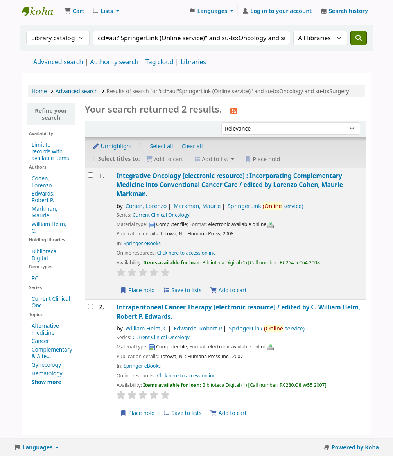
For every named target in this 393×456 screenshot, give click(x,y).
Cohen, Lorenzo (42, 181)
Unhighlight (112, 146)
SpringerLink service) (265, 206)
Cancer (40, 341)
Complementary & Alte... (52, 353)
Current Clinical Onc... (51, 302)
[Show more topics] (46, 382)
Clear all (192, 146)
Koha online (41, 11)
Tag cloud (159, 61)
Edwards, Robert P (198, 328)
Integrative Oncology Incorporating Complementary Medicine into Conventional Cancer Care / (230, 184)
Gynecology (46, 364)
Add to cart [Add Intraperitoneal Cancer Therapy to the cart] (228, 413)
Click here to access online (186, 253)
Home (39, 91)
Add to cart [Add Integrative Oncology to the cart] (228, 290)
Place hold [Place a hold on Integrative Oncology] (137, 290)
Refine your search (51, 114)
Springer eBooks (142, 243)
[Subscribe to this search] (233, 110)
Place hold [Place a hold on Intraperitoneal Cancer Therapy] (137, 413)
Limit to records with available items (50, 151)
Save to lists (182, 290)
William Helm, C (146, 328)
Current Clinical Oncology (161, 215)
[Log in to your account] (277, 11)
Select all (161, 146)
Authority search (114, 61)
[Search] (358, 38)
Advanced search (58, 61)
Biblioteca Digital (44, 255)
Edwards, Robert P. (43, 197)
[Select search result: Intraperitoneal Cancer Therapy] (90, 306)
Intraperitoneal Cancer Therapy (238, 311)
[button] (74, 11)
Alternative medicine (45, 329)
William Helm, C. (49, 227)
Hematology (47, 373)
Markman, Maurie (44, 212)
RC (35, 278)
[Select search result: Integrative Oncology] (90, 175)
